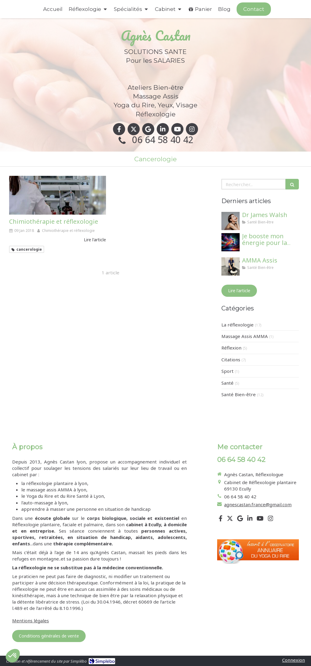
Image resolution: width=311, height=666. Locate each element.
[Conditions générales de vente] (49, 636)
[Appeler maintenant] (254, 9)
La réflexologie (237, 325)
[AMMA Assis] (230, 266)
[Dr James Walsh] (230, 221)
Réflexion (231, 348)
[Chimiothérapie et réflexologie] (57, 195)
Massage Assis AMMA (244, 336)
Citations (230, 359)
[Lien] (258, 551)
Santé (227, 383)
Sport (227, 371)
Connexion (293, 660)
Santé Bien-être (238, 394)
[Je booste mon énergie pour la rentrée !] (230, 242)
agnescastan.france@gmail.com (258, 504)
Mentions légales (30, 620)
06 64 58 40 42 (162, 139)
